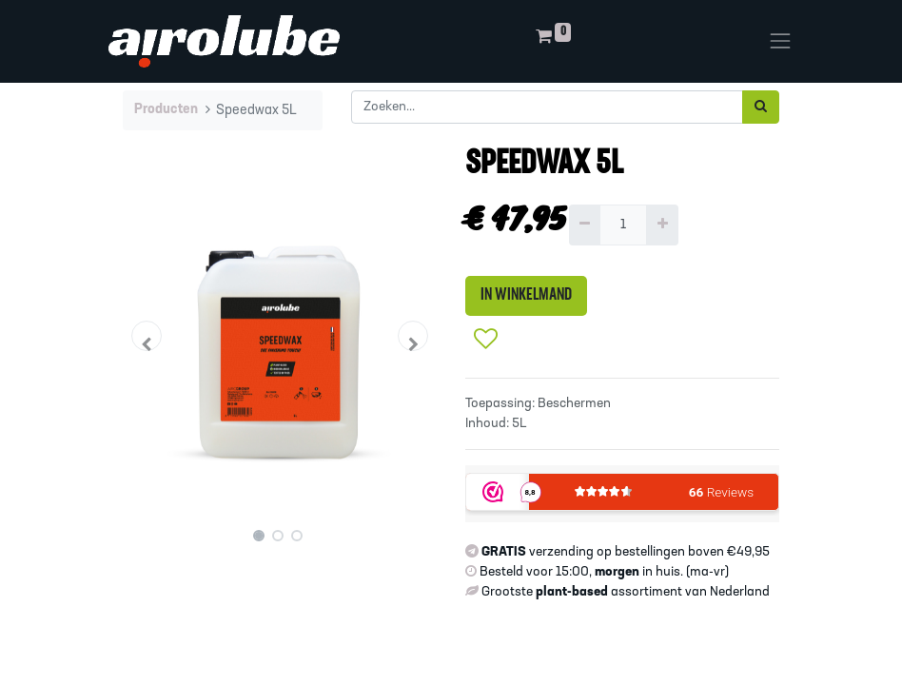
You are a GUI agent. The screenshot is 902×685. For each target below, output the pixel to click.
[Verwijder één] (584, 225)
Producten (166, 110)
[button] (146, 336)
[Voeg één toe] (661, 225)
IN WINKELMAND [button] (526, 295)
